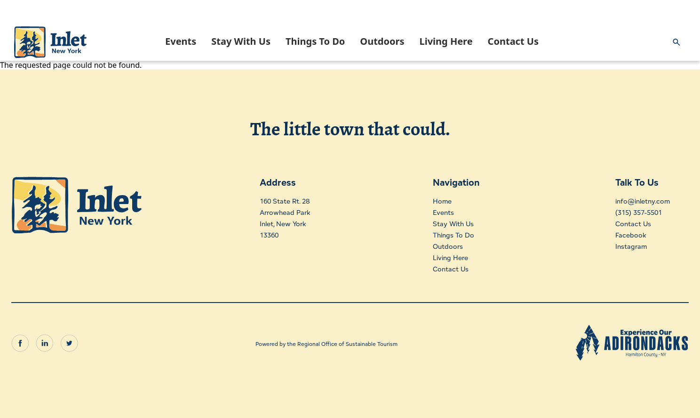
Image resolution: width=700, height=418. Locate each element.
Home (441, 201)
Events (180, 41)
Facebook (626, 235)
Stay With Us (240, 41)
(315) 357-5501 (635, 212)
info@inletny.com (640, 201)
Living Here (445, 41)
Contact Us (513, 41)
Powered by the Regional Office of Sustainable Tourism (326, 340)
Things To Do (315, 41)
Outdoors (382, 41)
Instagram (626, 246)
